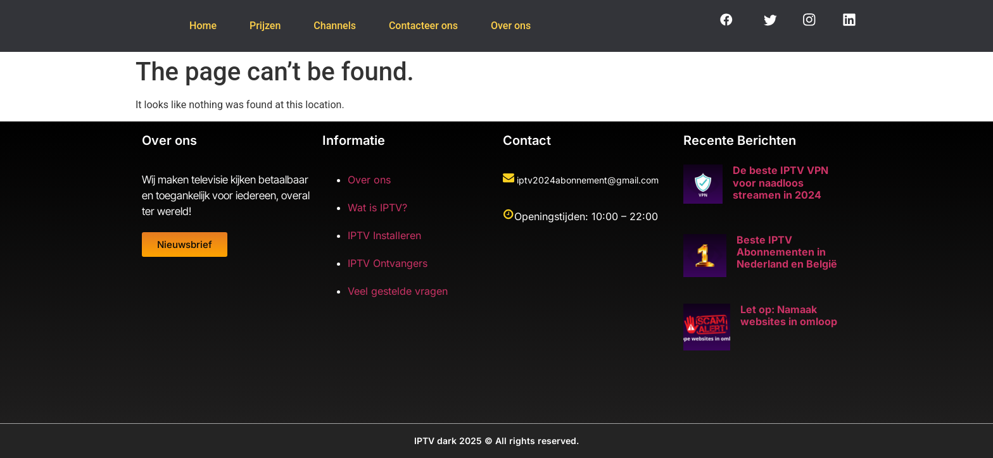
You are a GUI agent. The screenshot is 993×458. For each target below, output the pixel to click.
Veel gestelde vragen (398, 291)
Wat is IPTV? (377, 207)
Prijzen (259, 26)
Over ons (521, 26)
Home (192, 26)
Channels (334, 26)
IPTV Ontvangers (387, 263)
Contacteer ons (428, 26)
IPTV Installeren (384, 235)
